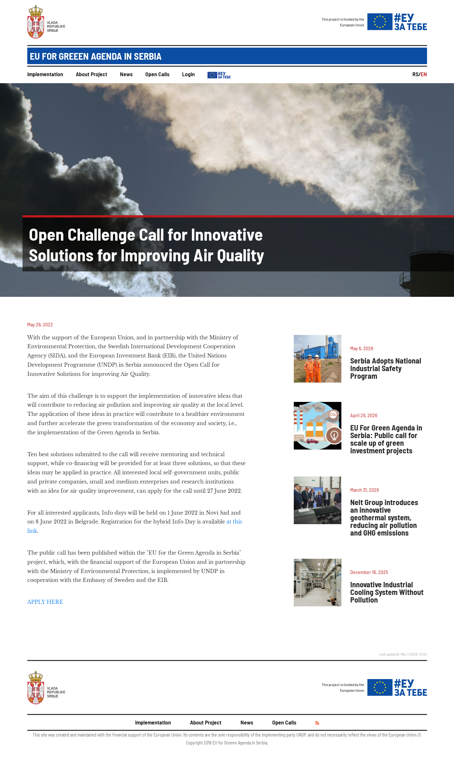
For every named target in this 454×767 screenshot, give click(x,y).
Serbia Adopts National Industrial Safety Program (385, 368)
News (126, 73)
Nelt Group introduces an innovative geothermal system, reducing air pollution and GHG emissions (384, 517)
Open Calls (157, 73)
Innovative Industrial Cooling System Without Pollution (387, 592)
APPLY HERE (45, 602)
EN (424, 73)
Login (188, 73)
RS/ (416, 73)
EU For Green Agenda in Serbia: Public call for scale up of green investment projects (386, 439)
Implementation (45, 73)
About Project (91, 73)
